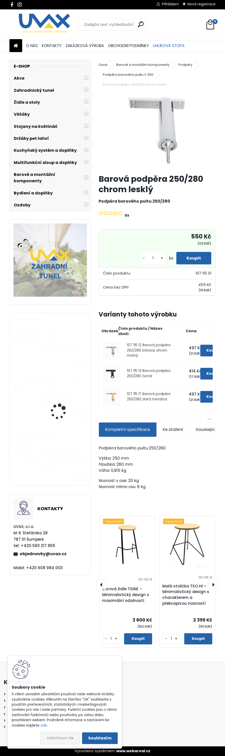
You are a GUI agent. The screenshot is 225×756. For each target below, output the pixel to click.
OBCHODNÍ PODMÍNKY (128, 45)
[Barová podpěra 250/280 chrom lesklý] (157, 131)
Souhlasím (100, 738)
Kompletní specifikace (127, 429)
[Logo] (44, 24)
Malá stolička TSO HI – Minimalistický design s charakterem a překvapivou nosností (185, 594)
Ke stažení (173, 429)
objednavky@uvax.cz (43, 554)
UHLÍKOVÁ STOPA (168, 45)
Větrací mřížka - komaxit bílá (58, 401)
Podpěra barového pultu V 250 (128, 74)
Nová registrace (202, 4)
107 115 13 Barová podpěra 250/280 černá (148, 373)
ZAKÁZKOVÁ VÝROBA (84, 45)
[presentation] (101, 585)
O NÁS (32, 45)
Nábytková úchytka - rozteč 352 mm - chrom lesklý (64, 460)
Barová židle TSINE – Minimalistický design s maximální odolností (125, 594)
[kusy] (153, 258)
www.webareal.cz (133, 750)
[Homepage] (15, 46)
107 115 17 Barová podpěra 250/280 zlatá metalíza (148, 396)
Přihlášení (170, 4)
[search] (141, 24)
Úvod (103, 64)
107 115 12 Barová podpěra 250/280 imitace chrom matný (148, 350)
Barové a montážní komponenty (142, 64)
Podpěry (185, 64)
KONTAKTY (51, 45)
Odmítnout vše (60, 738)
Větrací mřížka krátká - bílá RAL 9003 (64, 349)
